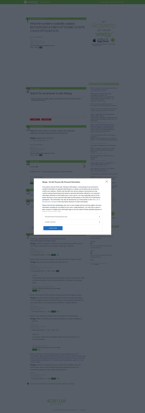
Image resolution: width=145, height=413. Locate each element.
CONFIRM (53, 228)
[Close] (107, 182)
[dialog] (72, 206)
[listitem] (72, 217)
